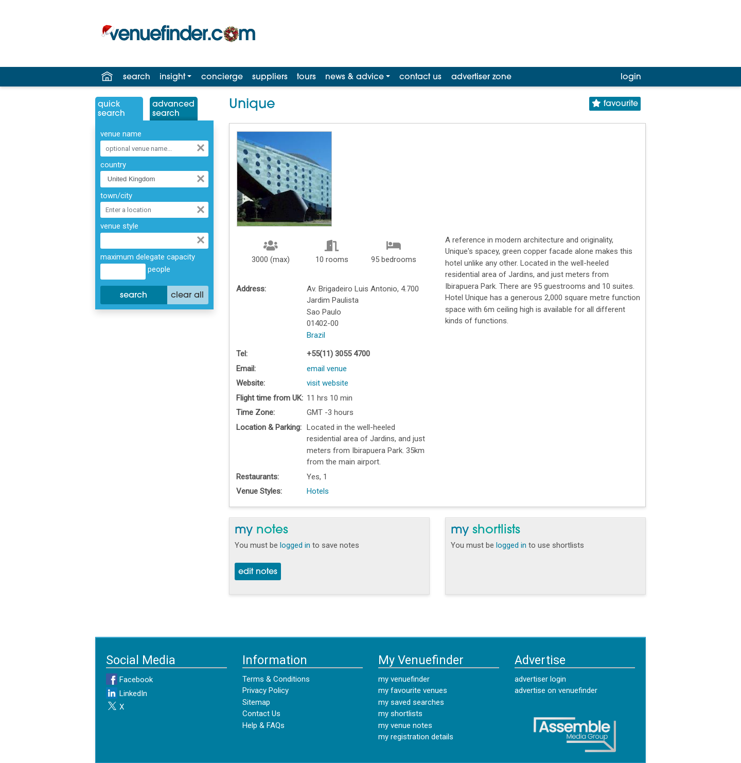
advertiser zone (481, 77)
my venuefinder (404, 679)
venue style (119, 226)
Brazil (316, 335)
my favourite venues (412, 690)
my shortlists (400, 713)
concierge (222, 77)
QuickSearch (111, 109)
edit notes (257, 572)
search (136, 77)
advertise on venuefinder (556, 690)
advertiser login (540, 679)
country (113, 164)
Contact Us (261, 713)
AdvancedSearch (173, 109)
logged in (295, 545)
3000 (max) (271, 259)
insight (172, 77)
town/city (116, 195)
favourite (615, 103)
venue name (121, 133)
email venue (327, 368)
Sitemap (256, 702)
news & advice (354, 77)
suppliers (270, 77)
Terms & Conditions (276, 679)
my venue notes (405, 725)
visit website (327, 383)
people (158, 269)
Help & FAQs (263, 725)
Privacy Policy (265, 690)
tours (306, 77)
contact (420, 77)
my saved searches (411, 702)
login (631, 77)
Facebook (129, 679)
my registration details (415, 736)
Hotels (318, 491)
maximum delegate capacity (147, 257)
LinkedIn (126, 693)
